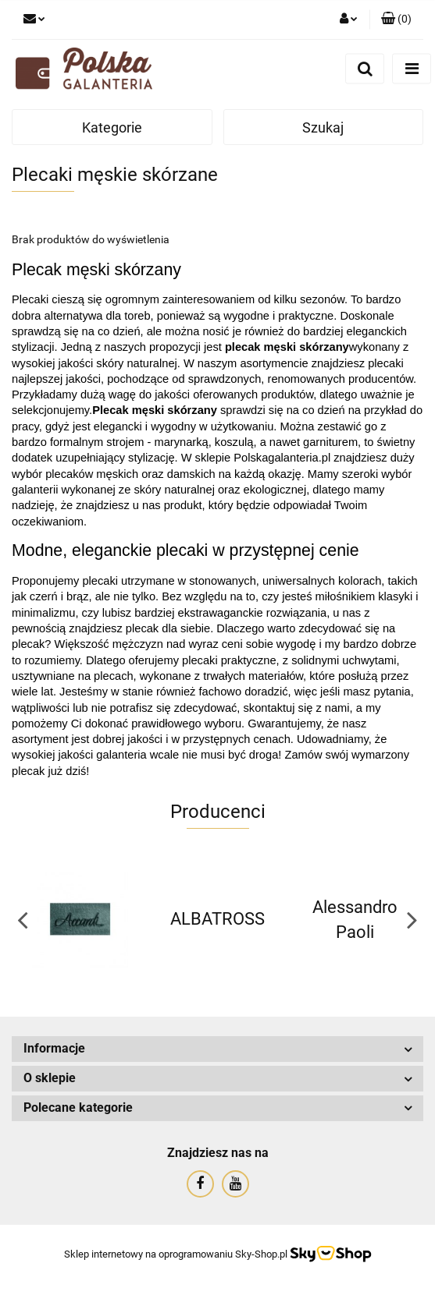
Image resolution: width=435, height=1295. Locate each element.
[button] (396, 19)
